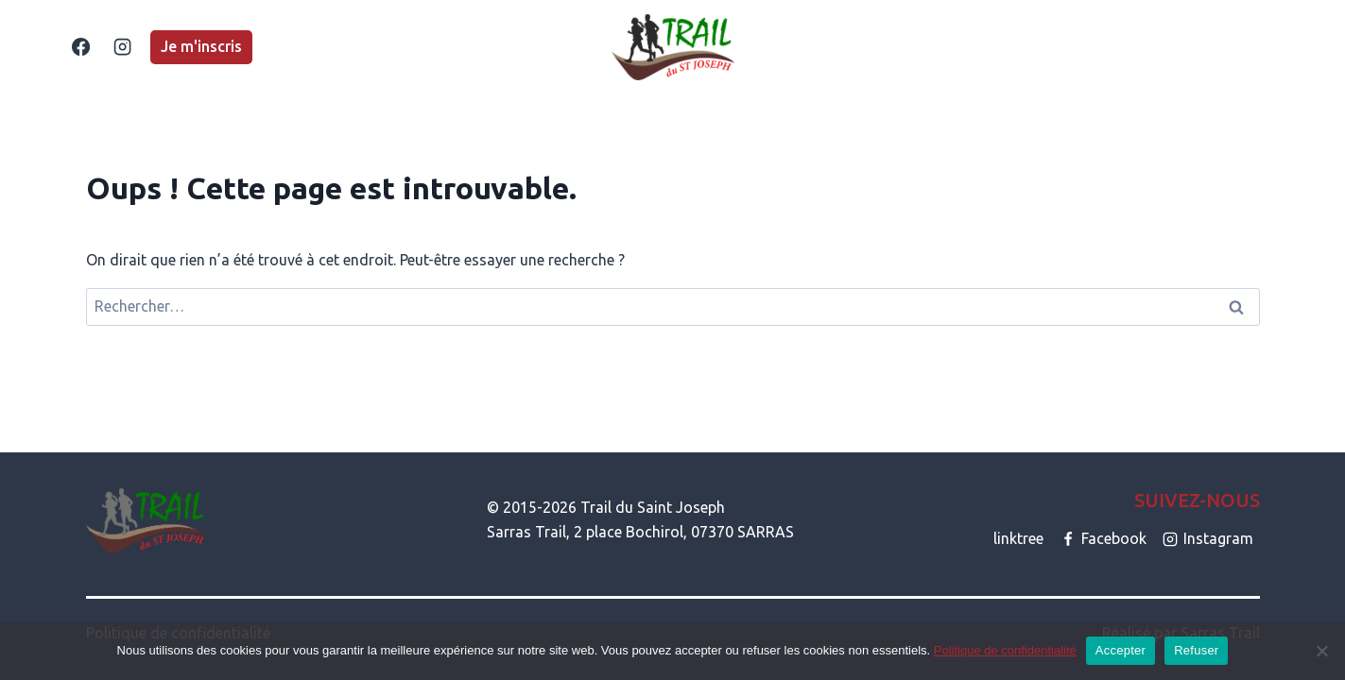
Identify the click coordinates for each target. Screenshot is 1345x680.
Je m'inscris (201, 46)
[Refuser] (1321, 650)
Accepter (1120, 650)
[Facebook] (81, 47)
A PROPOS (926, 46)
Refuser (1196, 650)
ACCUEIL (340, 46)
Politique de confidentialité (1005, 650)
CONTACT (1018, 46)
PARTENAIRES (1122, 46)
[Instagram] (123, 47)
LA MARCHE (560, 46)
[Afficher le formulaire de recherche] (1266, 47)
